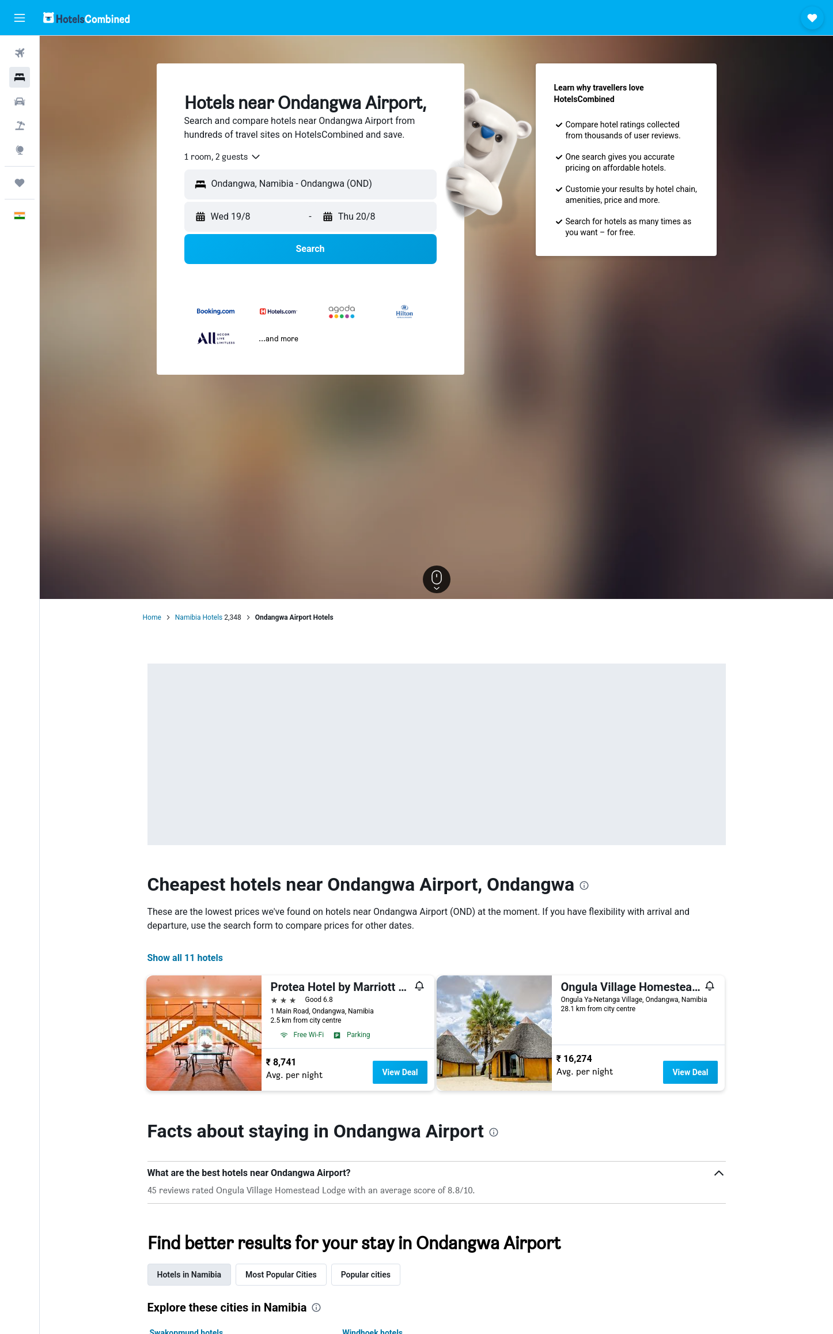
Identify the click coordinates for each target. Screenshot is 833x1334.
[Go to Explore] (20, 149)
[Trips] (20, 182)
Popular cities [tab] (366, 1274)
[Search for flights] (20, 53)
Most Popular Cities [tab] (281, 1274)
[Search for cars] (20, 101)
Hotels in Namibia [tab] (189, 1274)
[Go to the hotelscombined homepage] (86, 17)
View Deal (400, 1072)
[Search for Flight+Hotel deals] (20, 125)
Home (152, 617)
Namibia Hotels (199, 617)
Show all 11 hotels (185, 957)
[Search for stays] (20, 77)
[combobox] (223, 157)
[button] (19, 18)
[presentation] (584, 885)
